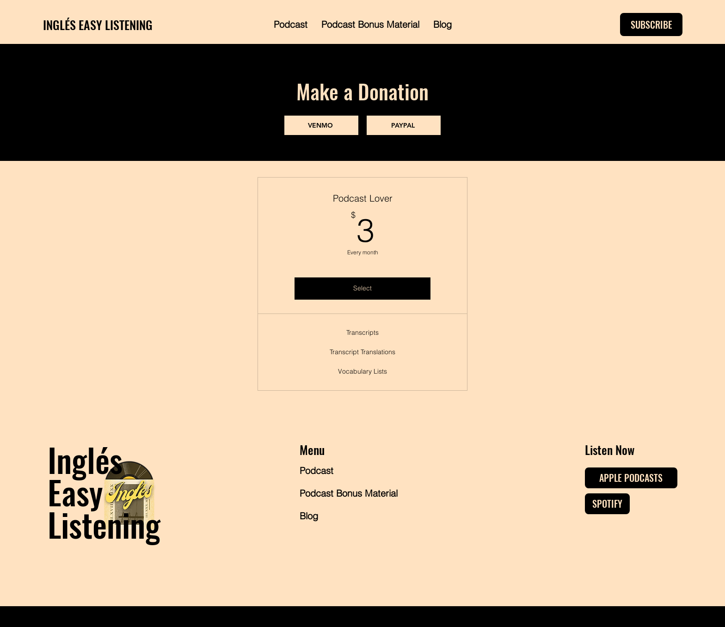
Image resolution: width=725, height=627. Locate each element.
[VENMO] (321, 125)
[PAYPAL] (404, 125)
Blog (309, 516)
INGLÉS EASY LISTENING (98, 25)
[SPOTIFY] (607, 503)
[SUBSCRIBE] (651, 24)
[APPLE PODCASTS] (631, 477)
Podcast (316, 470)
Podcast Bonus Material (333, 493)
